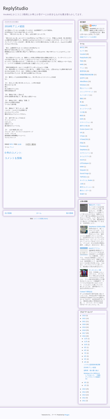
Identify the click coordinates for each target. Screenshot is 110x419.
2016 (84, 336)
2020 (84, 324)
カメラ (82, 51)
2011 (84, 401)
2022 (84, 318)
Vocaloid (83, 54)
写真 (81, 61)
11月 (86, 341)
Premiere (83, 146)
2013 (84, 395)
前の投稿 (69, 213)
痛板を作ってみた (95, 205)
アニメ (12, 147)
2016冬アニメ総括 (90, 367)
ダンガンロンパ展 (95, 270)
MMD (81, 64)
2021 (84, 321)
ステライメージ (85, 153)
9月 (85, 347)
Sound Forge (84, 173)
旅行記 (82, 47)
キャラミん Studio (86, 180)
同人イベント (84, 88)
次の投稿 (8, 213)
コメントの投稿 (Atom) (41, 218)
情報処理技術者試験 (86, 74)
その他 (82, 112)
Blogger (67, 415)
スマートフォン (85, 122)
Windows (83, 85)
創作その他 (83, 126)
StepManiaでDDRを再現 (97, 226)
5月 (85, 359)
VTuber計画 (84, 139)
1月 (85, 385)
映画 (81, 115)
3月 (85, 382)
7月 (85, 353)
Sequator (83, 170)
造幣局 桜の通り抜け (91, 370)
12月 (86, 338)
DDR (81, 119)
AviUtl (82, 160)
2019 (84, 327)
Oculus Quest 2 (85, 129)
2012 (84, 398)
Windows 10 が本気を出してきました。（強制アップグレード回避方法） (92, 376)
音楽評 (82, 194)
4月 (85, 362)
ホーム (38, 213)
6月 (85, 356)
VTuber (82, 136)
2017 (84, 333)
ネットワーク (84, 109)
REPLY (94, 25)
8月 (85, 350)
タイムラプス (84, 156)
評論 (81, 143)
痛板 (81, 98)
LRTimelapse (84, 163)
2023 (84, 315)
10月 (86, 344)
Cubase (82, 105)
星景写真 (83, 71)
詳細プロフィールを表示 (88, 37)
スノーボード (84, 95)
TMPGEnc (83, 177)
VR (81, 132)
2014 (84, 392)
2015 (84, 389)
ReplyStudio (15, 8)
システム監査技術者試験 (92, 364)
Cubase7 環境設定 (86, 292)
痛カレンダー (84, 190)
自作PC (82, 78)
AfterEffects (84, 81)
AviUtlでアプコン (94, 248)
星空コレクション (86, 187)
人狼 (81, 184)
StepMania (83, 149)
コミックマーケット (86, 92)
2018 (84, 330)
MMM (82, 167)
